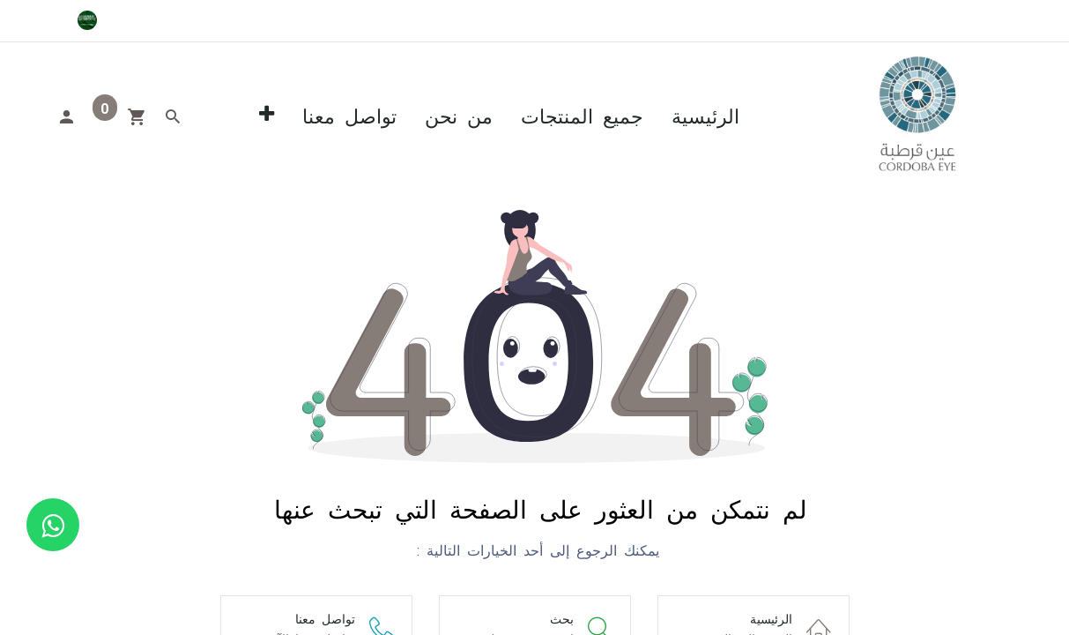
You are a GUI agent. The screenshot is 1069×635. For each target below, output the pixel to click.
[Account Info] (66, 114)
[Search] (172, 114)
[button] (266, 115)
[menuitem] (705, 115)
